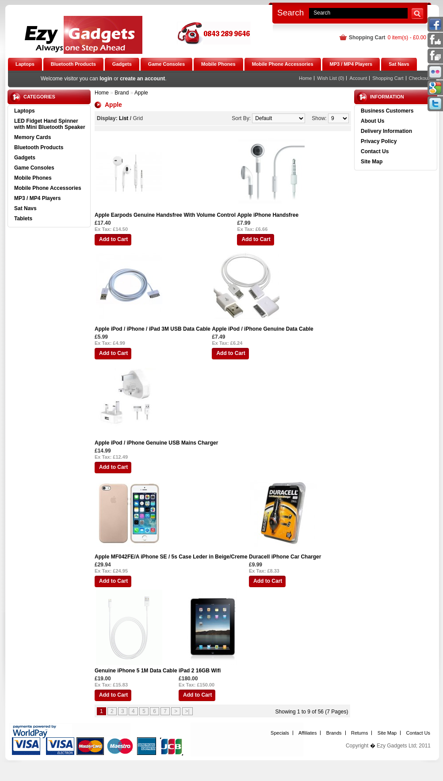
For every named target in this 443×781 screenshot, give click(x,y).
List (123, 118)
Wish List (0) (330, 78)
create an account (142, 78)
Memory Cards (32, 137)
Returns (359, 733)
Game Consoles (34, 168)
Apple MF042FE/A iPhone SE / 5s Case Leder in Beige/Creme (171, 557)
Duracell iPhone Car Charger (285, 557)
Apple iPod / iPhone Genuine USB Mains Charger (156, 443)
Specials (280, 733)
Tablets (23, 218)
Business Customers (387, 111)
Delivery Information (386, 131)
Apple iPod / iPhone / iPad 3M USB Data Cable (152, 329)
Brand (122, 93)
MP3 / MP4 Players (37, 198)
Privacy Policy (379, 141)
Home (305, 78)
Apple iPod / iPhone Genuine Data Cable (262, 329)
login (105, 78)
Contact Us (375, 151)
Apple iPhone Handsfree (267, 215)
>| (187, 711)
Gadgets (24, 158)
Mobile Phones (33, 178)
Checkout (419, 78)
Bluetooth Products (38, 147)
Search (290, 12)
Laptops (24, 111)
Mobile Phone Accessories (47, 188)
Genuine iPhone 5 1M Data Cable (136, 671)
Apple (141, 93)
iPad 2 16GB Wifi (200, 671)
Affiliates (307, 733)
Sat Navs (25, 208)
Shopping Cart (387, 78)
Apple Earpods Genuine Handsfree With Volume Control (165, 215)
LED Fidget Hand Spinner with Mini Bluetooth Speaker (49, 124)
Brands (334, 733)
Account (358, 78)
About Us (372, 121)
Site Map (371, 161)
